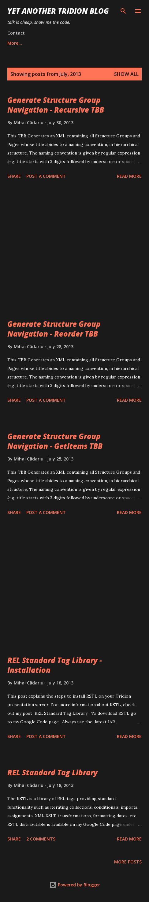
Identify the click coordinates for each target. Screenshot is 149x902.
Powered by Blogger (74, 885)
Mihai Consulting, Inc (29, 43)
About (74, 43)
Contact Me (109, 43)
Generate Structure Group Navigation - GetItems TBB (54, 441)
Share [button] (14, 176)
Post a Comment (46, 176)
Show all (126, 74)
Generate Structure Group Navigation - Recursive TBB (55, 105)
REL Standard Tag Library (52, 772)
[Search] (123, 11)
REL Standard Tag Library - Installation (54, 665)
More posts (128, 862)
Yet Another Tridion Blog (58, 11)
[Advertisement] (74, 250)
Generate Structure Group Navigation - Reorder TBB (54, 329)
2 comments (40, 839)
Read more (129, 176)
